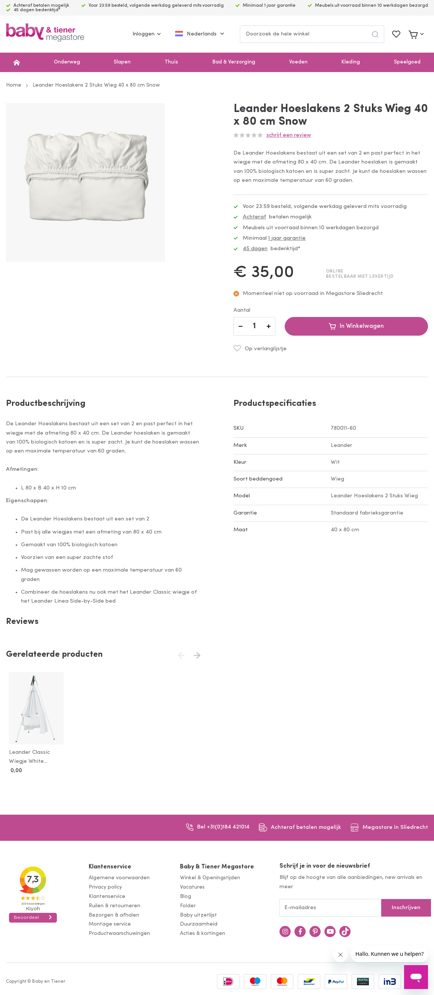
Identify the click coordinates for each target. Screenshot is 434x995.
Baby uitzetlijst (198, 914)
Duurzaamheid (198, 923)
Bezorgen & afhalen (114, 914)
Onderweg (67, 62)
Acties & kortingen (202, 932)
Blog (185, 895)
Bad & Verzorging (233, 62)
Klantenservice (110, 865)
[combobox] (312, 34)
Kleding (350, 62)
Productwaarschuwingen (119, 932)
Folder (188, 904)
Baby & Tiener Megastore (217, 865)
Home (13, 85)
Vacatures (192, 886)
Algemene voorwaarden (119, 877)
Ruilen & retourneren (114, 904)
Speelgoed (407, 62)
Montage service (110, 923)
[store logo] (45, 34)
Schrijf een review (288, 135)
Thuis (171, 62)
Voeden (298, 62)
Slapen (122, 62)
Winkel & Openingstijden (210, 877)
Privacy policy (105, 886)
